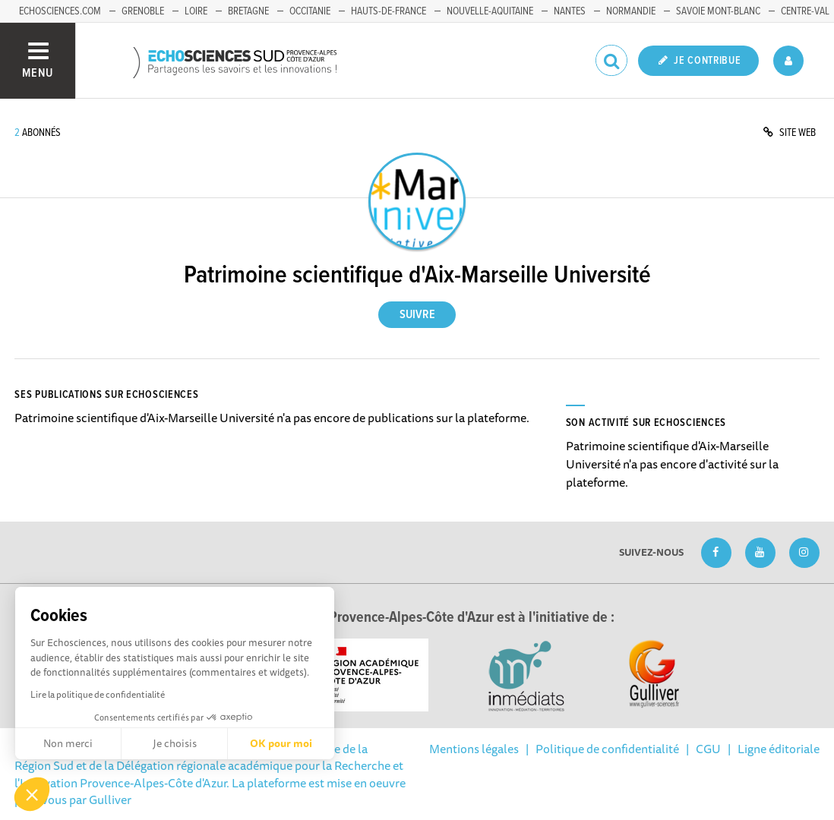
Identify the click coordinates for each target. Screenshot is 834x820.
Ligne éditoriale (779, 748)
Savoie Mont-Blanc (718, 11)
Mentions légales (474, 748)
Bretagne (248, 11)
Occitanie (309, 11)
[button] (32, 794)
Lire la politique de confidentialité (97, 694)
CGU (708, 748)
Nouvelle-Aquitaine (490, 11)
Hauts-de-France (388, 11)
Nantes (570, 11)
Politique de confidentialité (607, 748)
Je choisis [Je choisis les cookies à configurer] (175, 743)
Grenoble (143, 11)
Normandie (631, 11)
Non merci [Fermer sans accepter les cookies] (68, 743)
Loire (196, 11)
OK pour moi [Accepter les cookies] (281, 743)
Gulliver (110, 799)
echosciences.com (60, 11)
